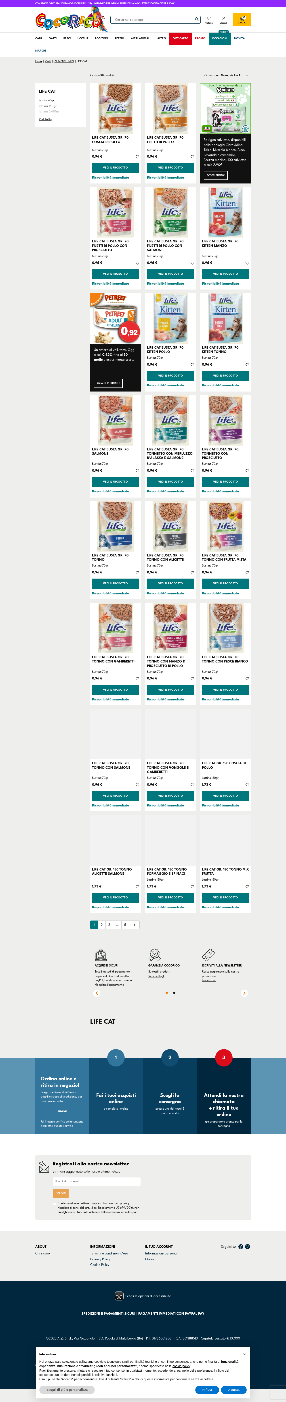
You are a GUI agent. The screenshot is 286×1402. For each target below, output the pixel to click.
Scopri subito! (216, 175)
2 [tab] (174, 993)
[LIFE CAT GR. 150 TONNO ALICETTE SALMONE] (115, 840)
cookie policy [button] (181, 1366)
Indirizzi (151, 1266)
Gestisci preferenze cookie (109, 1277)
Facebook (240, 1242)
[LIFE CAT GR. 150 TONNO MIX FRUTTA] (225, 840)
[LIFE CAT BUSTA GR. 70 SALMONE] (115, 420)
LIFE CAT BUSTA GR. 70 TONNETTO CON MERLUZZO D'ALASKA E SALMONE (170, 454)
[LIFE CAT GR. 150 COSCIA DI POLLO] (225, 734)
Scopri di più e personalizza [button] (67, 1390)
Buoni (149, 1272)
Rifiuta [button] (207, 1390)
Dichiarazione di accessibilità (111, 1266)
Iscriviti (61, 1191)
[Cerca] (155, 19)
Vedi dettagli (156, 976)
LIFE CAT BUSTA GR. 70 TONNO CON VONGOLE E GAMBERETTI (168, 767)
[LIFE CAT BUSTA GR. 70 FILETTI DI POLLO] (170, 108)
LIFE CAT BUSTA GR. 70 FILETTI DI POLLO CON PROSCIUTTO (110, 246)
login (50, 1121)
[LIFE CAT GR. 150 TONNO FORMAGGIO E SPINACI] (170, 840)
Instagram (247, 1242)
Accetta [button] (234, 1390)
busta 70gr (46, 100)
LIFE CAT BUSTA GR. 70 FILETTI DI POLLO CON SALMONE (165, 246)
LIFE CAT (47, 91)
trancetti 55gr (48, 128)
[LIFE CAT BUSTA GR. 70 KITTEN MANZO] (225, 212)
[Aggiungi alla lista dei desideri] (137, 156)
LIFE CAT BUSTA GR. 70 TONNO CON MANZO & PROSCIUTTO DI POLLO (166, 661)
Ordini (150, 1255)
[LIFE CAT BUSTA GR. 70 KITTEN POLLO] (170, 318)
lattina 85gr (47, 117)
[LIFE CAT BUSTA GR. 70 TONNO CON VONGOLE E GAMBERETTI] (170, 734)
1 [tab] (167, 993)
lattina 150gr (48, 106)
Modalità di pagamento (109, 984)
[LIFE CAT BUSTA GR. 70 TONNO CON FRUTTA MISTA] (225, 526)
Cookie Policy (99, 1260)
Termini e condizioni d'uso (109, 1249)
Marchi (40, 1266)
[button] (244, 1354)
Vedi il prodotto (115, 167)
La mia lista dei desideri (162, 1277)
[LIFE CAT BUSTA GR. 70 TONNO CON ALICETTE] (170, 526)
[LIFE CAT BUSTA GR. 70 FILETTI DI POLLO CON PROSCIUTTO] (115, 212)
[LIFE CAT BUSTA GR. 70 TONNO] (115, 526)
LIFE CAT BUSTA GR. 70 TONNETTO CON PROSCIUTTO (220, 454)
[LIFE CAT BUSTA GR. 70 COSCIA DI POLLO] (115, 108)
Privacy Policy (100, 1255)
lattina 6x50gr (49, 111)
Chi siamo (42, 1249)
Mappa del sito (101, 1272)
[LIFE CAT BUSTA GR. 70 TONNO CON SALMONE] (115, 734)
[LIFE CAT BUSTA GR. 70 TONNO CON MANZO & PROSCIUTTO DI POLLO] (170, 628)
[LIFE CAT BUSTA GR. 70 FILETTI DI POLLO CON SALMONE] (170, 212)
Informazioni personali (161, 1249)
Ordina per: (211, 75)
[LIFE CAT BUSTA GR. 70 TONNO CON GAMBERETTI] (115, 628)
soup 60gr (46, 122)
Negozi (40, 1260)
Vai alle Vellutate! (108, 383)
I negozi (62, 1111)
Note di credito (156, 1260)
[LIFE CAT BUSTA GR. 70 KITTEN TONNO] (225, 318)
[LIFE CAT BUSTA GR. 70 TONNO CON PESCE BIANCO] (225, 628)
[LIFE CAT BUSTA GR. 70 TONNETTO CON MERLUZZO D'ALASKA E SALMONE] (170, 420)
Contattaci (43, 1255)
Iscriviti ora (209, 980)
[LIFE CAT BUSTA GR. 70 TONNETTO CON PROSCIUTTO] (225, 420)
